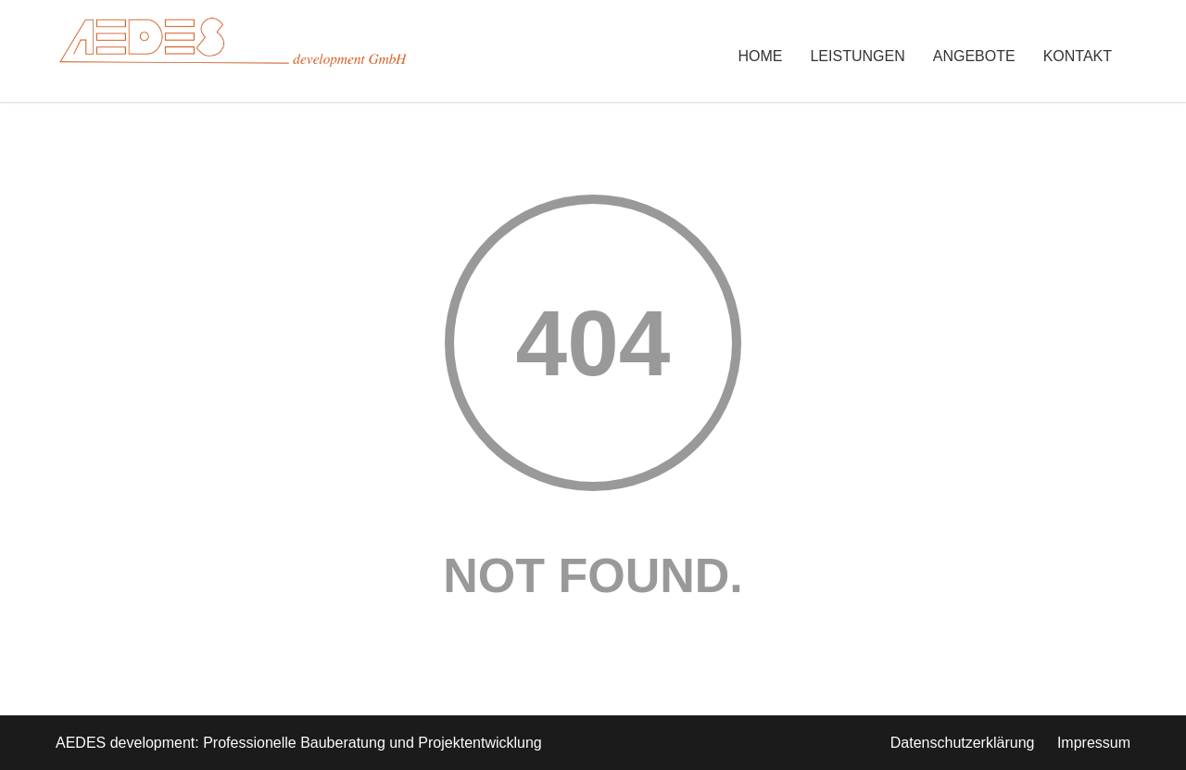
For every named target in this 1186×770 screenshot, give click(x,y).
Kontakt (1077, 56)
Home (760, 56)
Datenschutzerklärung (962, 743)
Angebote (974, 56)
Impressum (1093, 743)
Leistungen (857, 56)
